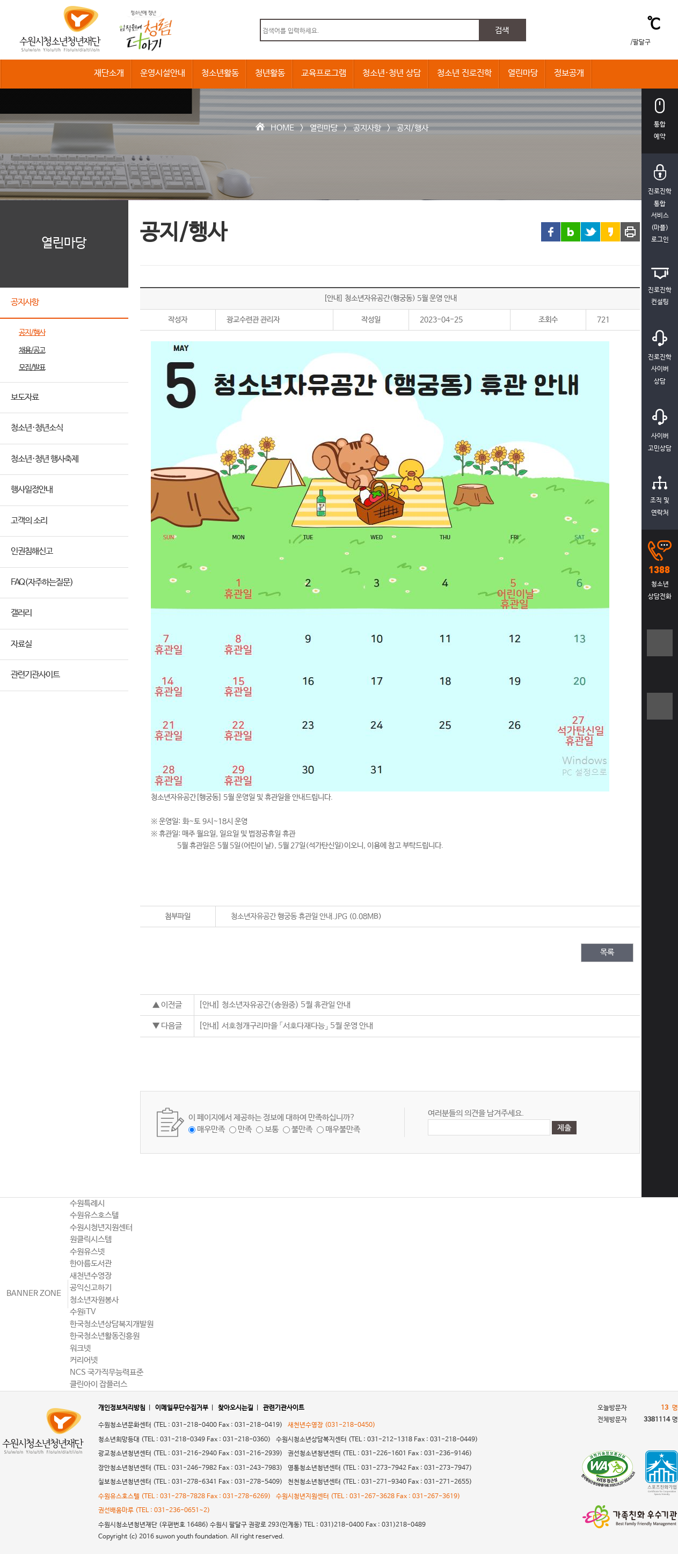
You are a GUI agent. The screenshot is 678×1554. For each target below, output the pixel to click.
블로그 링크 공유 (570, 231)
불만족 (301, 1129)
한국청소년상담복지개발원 (112, 1324)
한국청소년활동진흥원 (105, 1335)
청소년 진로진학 (464, 73)
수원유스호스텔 (94, 1215)
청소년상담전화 (660, 570)
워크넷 (80, 1348)
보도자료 (25, 397)
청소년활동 (220, 73)
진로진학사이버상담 (660, 357)
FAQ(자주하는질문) (42, 582)
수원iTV (83, 1311)
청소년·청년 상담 (391, 73)
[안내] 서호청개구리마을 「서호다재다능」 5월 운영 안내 (286, 1025)
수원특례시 (87, 1203)
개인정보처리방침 (121, 1408)
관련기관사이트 (35, 675)
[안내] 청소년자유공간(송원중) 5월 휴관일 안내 (275, 1004)
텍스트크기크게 (660, 648)
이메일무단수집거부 (181, 1408)
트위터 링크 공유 (590, 231)
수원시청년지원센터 (101, 1227)
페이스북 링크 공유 (550, 231)
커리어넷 (84, 1360)
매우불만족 (342, 1129)
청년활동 (270, 73)
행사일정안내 (32, 490)
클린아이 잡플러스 (98, 1384)
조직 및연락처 (659, 496)
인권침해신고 (32, 551)
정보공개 (569, 73)
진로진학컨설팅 (660, 287)
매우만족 (211, 1129)
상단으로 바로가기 (660, 1164)
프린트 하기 (630, 231)
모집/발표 (32, 367)
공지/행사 (412, 128)
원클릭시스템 (91, 1239)
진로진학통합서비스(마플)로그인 (660, 204)
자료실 (21, 644)
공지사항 (367, 128)
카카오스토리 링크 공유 (610, 231)
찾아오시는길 (235, 1408)
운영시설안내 (162, 73)
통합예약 (660, 119)
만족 (245, 1129)
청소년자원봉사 (94, 1299)
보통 (272, 1129)
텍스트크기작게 (660, 712)
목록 (607, 952)
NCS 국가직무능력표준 (106, 1372)
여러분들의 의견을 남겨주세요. (476, 1113)
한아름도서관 (91, 1263)
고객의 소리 (29, 521)
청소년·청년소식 (37, 428)
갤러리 (21, 613)
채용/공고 (32, 350)
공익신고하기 (91, 1287)
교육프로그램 (323, 73)
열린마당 (523, 73)
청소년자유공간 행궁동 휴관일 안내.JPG (289, 916)
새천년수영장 (91, 1275)
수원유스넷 (87, 1251)
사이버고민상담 (660, 430)
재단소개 (109, 73)
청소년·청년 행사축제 (44, 459)
